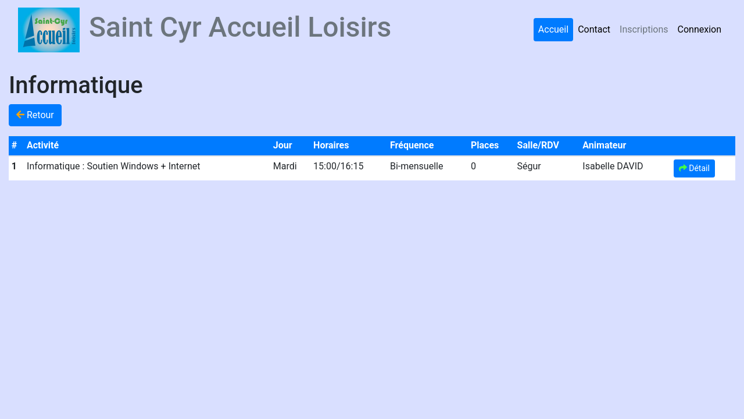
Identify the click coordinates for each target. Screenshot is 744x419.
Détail (694, 168)
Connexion (699, 29)
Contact (594, 29)
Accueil (553, 29)
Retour (35, 114)
